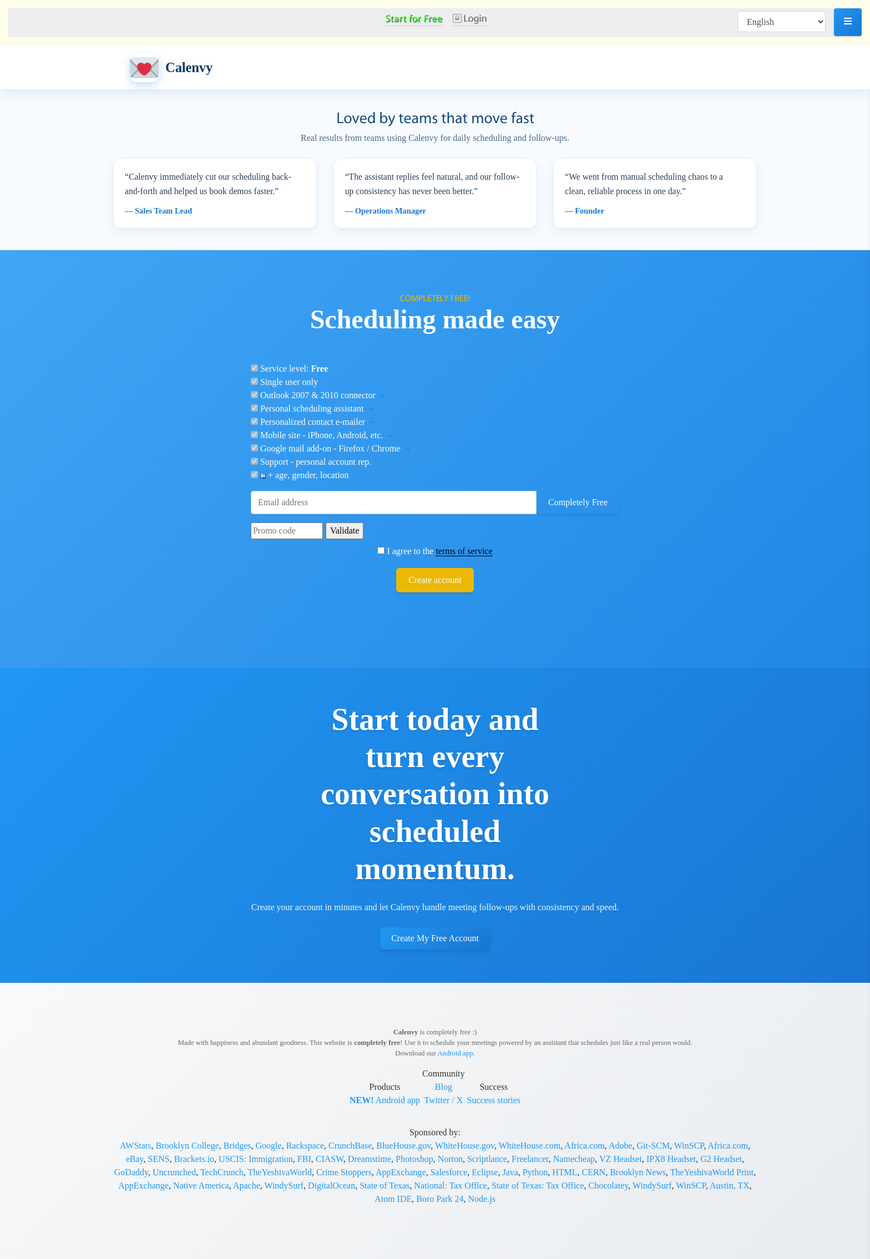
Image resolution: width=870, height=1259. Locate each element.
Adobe (621, 1145)
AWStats (135, 1145)
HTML (564, 1172)
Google (269, 1145)
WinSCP (689, 1145)
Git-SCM (653, 1145)
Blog (443, 1087)
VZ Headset (620, 1159)
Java (510, 1172)
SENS (159, 1159)
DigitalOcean (331, 1185)
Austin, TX (730, 1185)
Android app (455, 1053)
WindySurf (283, 1185)
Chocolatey (609, 1185)
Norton (450, 1159)
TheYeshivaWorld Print (711, 1172)
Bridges (237, 1145)
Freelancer (530, 1159)
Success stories (493, 1100)
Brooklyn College (187, 1145)
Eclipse (485, 1172)
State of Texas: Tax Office (538, 1185)
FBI (304, 1159)
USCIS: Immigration (256, 1159)
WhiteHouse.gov (464, 1145)
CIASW (329, 1159)
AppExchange (401, 1172)
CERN (593, 1172)
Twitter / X (443, 1100)
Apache (246, 1185)
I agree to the (434, 551)
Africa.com (584, 1145)
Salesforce (449, 1172)
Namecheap (574, 1159)
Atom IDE (393, 1199)
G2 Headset (721, 1159)
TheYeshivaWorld (280, 1172)
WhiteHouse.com (530, 1145)
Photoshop (414, 1159)
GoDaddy (131, 1172)
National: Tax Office (450, 1185)
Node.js (481, 1199)
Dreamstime (369, 1159)
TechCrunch (222, 1172)
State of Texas (384, 1185)
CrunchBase (350, 1145)
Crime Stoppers (344, 1172)
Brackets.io (194, 1159)
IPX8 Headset (671, 1159)
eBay (135, 1159)
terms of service (464, 551)
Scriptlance (487, 1159)
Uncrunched (174, 1172)
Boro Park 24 (439, 1199)
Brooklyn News (638, 1172)
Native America (201, 1185)
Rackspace (305, 1145)
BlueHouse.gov (403, 1145)
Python (535, 1172)
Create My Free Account (435, 938)
